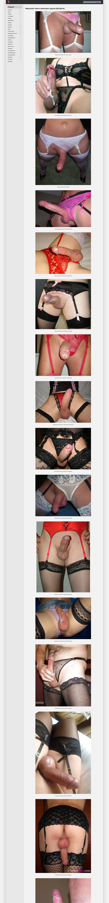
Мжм (9, 29)
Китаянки (10, 42)
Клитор (10, 40)
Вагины (10, 27)
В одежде (10, 35)
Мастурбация (11, 37)
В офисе (10, 48)
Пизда (9, 14)
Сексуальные (11, 50)
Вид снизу (10, 46)
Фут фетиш (11, 20)
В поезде (10, 16)
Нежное (10, 59)
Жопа (9, 12)
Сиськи (10, 9)
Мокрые (10, 57)
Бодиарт (10, 61)
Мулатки (10, 44)
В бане (9, 18)
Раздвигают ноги (12, 33)
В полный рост (12, 52)
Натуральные (11, 55)
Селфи (9, 22)
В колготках (11, 31)
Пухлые (10, 24)
